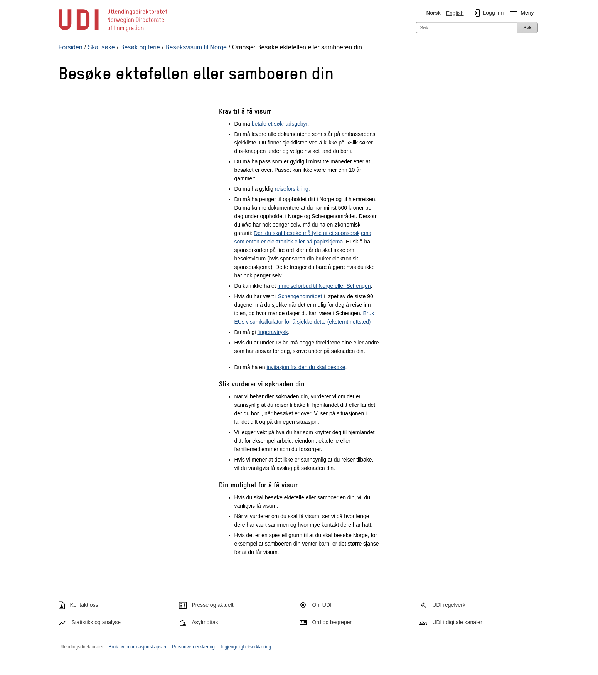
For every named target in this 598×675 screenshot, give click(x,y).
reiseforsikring (291, 189)
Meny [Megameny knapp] (520, 13)
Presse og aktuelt (212, 605)
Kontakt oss (84, 605)
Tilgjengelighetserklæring (245, 647)
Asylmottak (205, 622)
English (455, 13)
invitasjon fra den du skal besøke (306, 367)
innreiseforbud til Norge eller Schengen (324, 286)
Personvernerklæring (193, 647)
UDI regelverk (448, 605)
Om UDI (322, 605)
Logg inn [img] (486, 13)
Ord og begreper (332, 622)
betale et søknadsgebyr (280, 124)
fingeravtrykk (272, 332)
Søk (527, 27)
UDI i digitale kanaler (457, 622)
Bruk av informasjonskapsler (138, 647)
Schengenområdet (300, 296)
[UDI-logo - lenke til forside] (113, 31)
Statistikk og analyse (96, 622)
